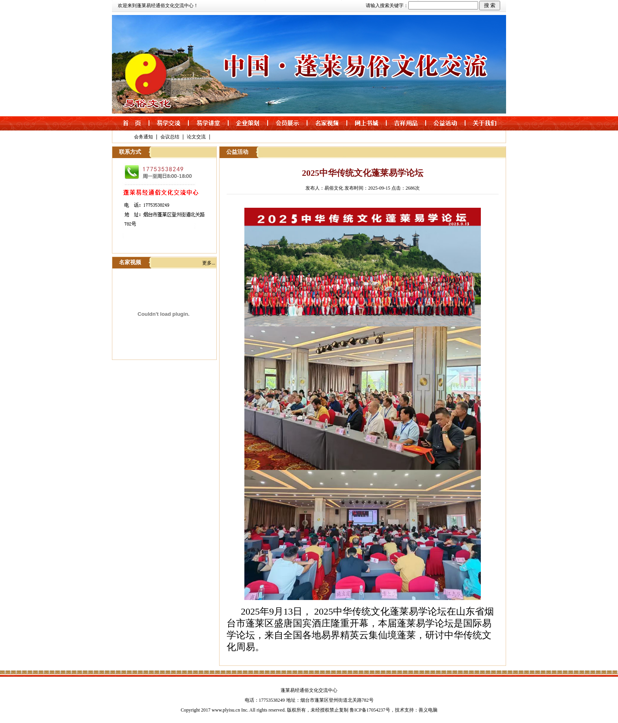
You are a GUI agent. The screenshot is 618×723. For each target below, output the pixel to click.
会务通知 (143, 137)
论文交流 (196, 137)
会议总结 (169, 137)
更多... (208, 263)
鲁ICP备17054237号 (370, 710)
